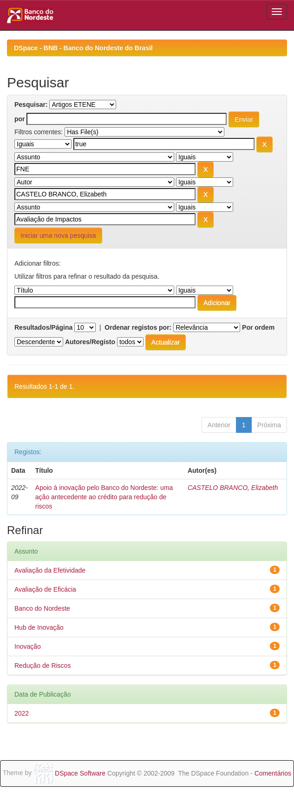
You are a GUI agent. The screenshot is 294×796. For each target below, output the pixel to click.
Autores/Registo (90, 342)
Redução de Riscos (42, 665)
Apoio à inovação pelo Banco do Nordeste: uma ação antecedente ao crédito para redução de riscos (104, 497)
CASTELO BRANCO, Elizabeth (233, 487)
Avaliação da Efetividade (49, 570)
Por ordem (258, 327)
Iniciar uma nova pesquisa (58, 235)
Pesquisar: (31, 104)
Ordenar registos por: (138, 327)
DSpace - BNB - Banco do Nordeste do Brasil (83, 48)
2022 (21, 713)
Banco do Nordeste (42, 608)
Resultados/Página (43, 327)
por (19, 119)
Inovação (27, 646)
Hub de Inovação (39, 627)
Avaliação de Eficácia (45, 589)
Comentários (273, 773)
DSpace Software (80, 773)
